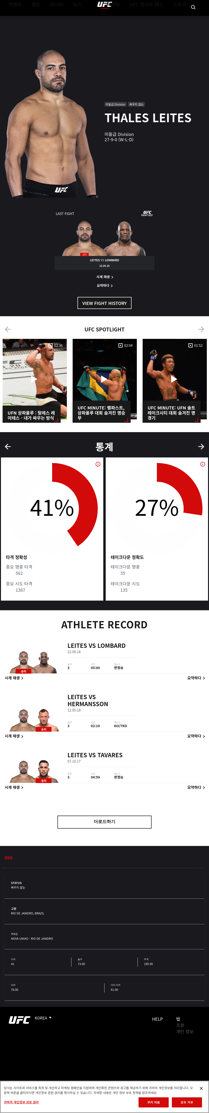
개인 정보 (184, 1031)
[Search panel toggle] (193, 18)
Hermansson (87, 704)
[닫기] (201, 1088)
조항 (180, 1025)
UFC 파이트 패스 (152, 18)
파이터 (53, 18)
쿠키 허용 (153, 1102)
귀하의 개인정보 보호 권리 (21, 1102)
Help (157, 1019)
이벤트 (14, 18)
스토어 (181, 18)
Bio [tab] (9, 857)
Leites (77, 646)
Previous (8, 329)
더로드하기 (104, 822)
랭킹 (32, 18)
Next (201, 329)
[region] (104, 1097)
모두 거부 (187, 1102)
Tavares (110, 755)
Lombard (112, 646)
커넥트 (124, 18)
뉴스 (71, 18)
